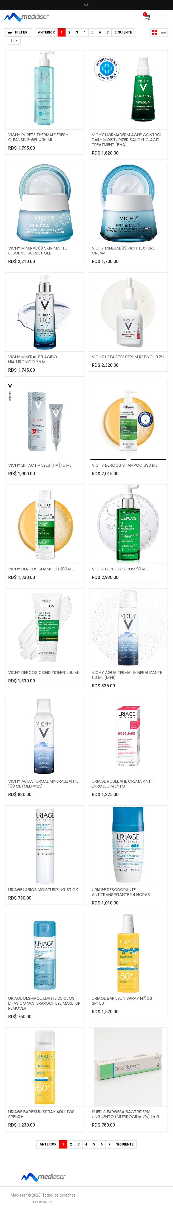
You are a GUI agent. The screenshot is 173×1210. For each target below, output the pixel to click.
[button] (14, 41)
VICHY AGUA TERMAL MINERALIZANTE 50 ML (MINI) (127, 675)
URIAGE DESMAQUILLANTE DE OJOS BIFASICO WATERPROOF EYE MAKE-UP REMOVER (44, 1003)
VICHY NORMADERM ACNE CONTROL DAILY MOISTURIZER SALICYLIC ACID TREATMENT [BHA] (127, 139)
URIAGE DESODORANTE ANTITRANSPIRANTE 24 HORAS (121, 892)
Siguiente (123, 32)
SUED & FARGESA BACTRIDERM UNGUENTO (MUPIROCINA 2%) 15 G (126, 1114)
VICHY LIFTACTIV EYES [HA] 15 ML (39, 465)
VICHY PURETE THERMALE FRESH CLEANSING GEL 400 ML (38, 137)
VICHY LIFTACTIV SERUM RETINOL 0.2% (128, 357)
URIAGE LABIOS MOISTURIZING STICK (43, 889)
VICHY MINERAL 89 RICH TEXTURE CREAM (123, 250)
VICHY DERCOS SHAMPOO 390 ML (124, 465)
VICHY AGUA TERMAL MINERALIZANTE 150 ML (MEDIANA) (43, 783)
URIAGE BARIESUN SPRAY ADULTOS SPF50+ (41, 1114)
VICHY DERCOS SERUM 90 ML (119, 569)
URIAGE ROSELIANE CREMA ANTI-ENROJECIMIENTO (123, 783)
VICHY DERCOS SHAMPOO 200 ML (40, 569)
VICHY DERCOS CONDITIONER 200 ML (44, 672)
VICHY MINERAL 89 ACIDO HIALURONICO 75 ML (32, 359)
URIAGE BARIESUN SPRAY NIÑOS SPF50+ (122, 1000)
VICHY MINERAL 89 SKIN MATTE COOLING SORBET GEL (37, 250)
